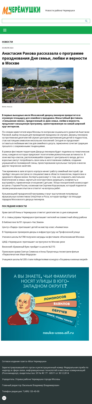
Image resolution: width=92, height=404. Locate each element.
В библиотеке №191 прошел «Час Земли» (23, 222)
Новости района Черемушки (60, 10)
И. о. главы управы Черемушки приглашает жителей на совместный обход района (44, 217)
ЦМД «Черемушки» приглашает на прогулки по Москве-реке (33, 241)
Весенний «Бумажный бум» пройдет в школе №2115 (28, 246)
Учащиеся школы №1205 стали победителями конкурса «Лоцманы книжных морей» (45, 259)
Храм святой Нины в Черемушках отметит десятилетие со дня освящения (40, 212)
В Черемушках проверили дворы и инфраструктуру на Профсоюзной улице (41, 232)
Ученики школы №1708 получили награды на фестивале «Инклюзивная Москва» (43, 236)
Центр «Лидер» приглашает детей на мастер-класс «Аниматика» (35, 227)
